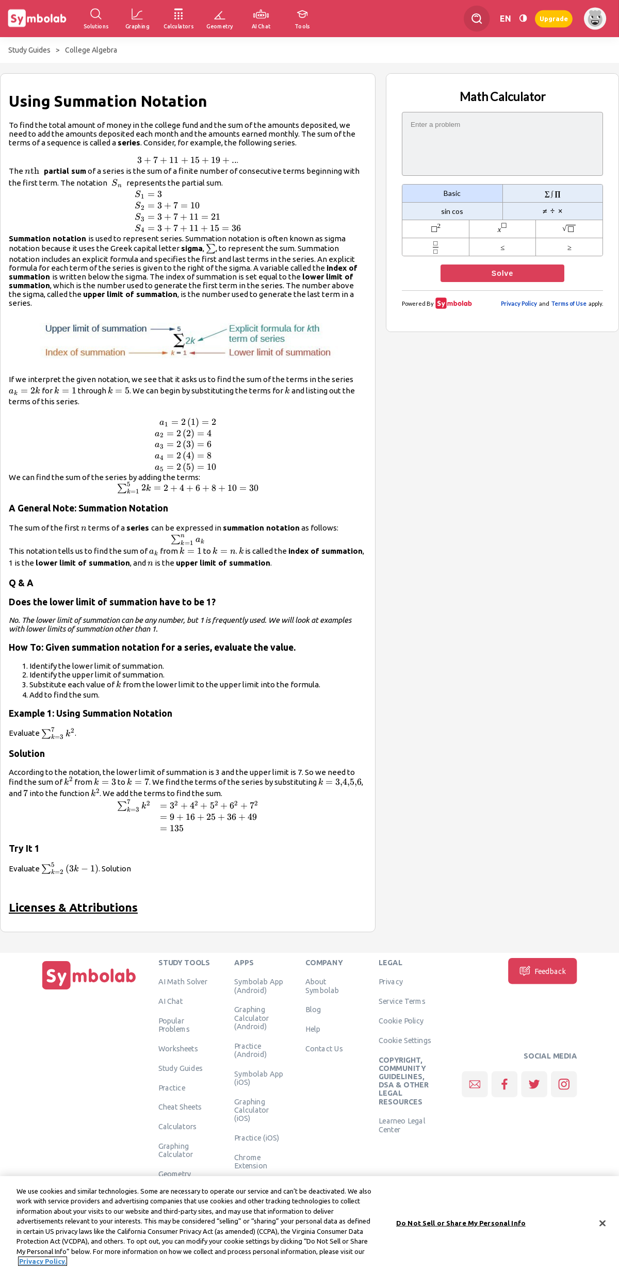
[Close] (602, 1225)
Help (312, 1029)
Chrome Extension (250, 1161)
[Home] (89, 989)
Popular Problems (174, 1025)
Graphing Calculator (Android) (251, 1018)
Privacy (391, 982)
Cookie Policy (401, 1021)
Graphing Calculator (175, 1150)
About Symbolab (322, 986)
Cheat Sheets (180, 1107)
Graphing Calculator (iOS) (251, 1109)
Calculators (177, 1126)
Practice (171, 1087)
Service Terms (402, 1001)
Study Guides (29, 50)
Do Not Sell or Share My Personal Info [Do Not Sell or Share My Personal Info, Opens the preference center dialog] (461, 1224)
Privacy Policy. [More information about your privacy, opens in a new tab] (42, 1263)
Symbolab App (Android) (258, 986)
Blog (313, 1009)
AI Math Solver (182, 982)
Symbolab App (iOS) (258, 1077)
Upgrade (554, 18)
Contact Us (324, 1049)
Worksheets (178, 1049)
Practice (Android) (250, 1050)
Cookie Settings (405, 1040)
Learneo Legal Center (402, 1125)
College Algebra (91, 50)
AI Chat (170, 1001)
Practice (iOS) (256, 1138)
